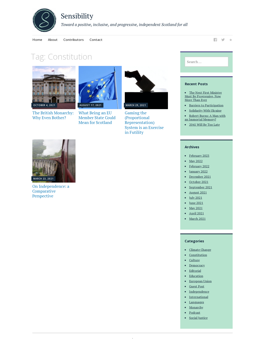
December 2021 (200, 176)
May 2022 (196, 161)
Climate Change (200, 250)
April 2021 (196, 213)
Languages (196, 302)
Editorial (195, 271)
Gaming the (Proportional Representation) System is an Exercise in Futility (144, 122)
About (53, 39)
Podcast (194, 312)
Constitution (198, 255)
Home (37, 39)
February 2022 (199, 166)
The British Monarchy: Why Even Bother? (53, 115)
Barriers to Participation (206, 105)
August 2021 (198, 192)
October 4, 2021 (44, 105)
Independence (199, 291)
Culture (194, 260)
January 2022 (198, 171)
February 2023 (199, 155)
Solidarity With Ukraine (205, 110)
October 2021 (198, 182)
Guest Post (196, 286)
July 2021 (195, 197)
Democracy (197, 265)
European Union (200, 281)
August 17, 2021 (90, 105)
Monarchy (196, 307)
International (198, 297)
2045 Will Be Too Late (204, 124)
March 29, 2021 (136, 105)
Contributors (73, 39)
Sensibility (77, 15)
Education (196, 276)
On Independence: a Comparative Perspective (50, 191)
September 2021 (200, 187)
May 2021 (196, 208)
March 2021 (197, 219)
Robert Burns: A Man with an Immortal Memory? (205, 117)
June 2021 (196, 203)
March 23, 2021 (43, 178)
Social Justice (198, 318)
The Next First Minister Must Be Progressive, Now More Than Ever (203, 96)
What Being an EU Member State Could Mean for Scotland (97, 117)
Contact (96, 39)
